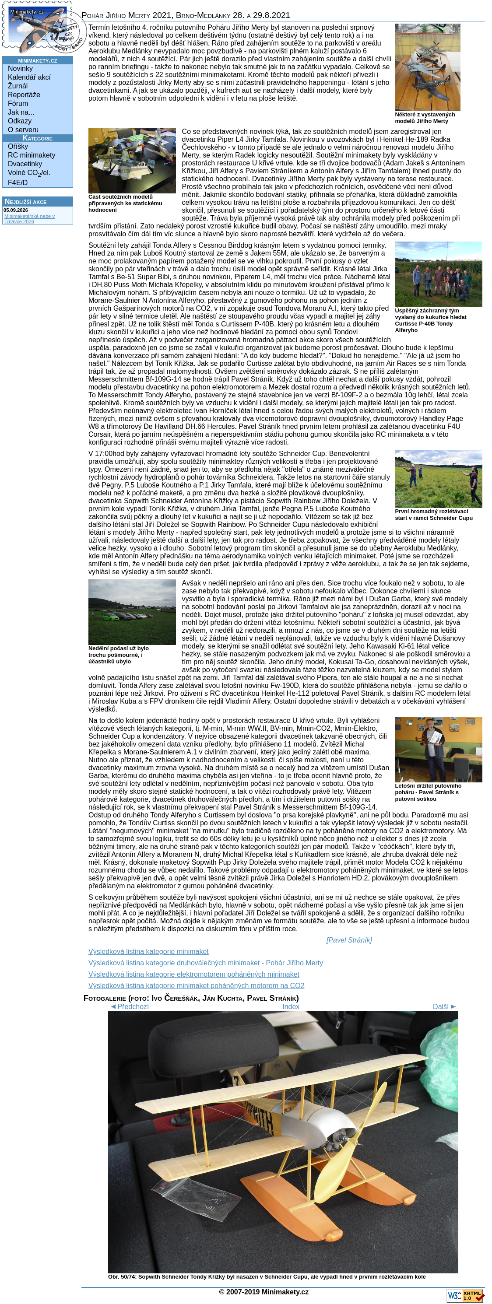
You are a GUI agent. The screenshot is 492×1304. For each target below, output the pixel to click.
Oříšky (18, 146)
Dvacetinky (25, 164)
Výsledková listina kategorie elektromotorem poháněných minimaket (193, 974)
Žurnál (18, 86)
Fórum (18, 103)
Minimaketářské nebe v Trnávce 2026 (29, 219)
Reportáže (24, 94)
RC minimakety (31, 155)
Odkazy (20, 121)
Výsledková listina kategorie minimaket (148, 951)
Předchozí (128, 1006)
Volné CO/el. (29, 173)
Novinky (20, 68)
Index (290, 1006)
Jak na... (21, 112)
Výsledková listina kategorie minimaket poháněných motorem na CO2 (196, 985)
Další (445, 1006)
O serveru (23, 129)
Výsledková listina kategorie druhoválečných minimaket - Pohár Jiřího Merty (205, 963)
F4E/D (18, 182)
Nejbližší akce (25, 201)
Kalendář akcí (29, 77)
